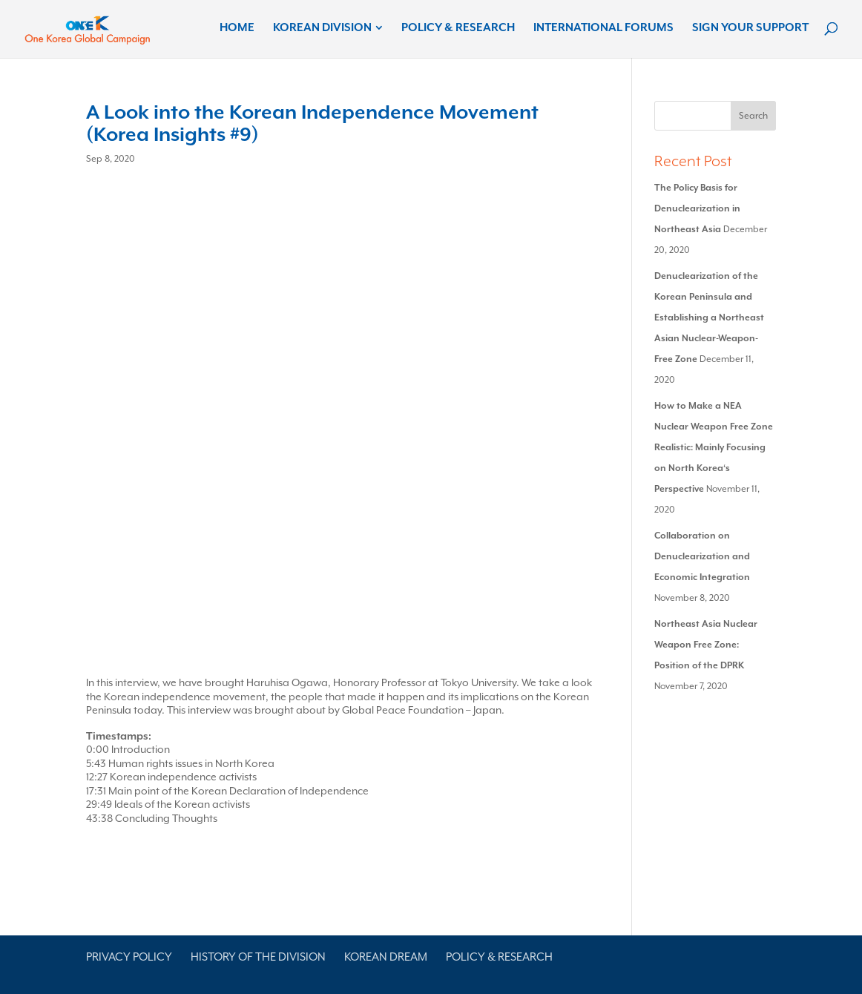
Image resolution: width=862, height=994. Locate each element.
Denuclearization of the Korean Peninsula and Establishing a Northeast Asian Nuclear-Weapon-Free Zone (709, 317)
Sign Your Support (750, 28)
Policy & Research (458, 28)
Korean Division (322, 28)
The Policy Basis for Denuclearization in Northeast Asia (697, 208)
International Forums (603, 28)
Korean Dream (385, 957)
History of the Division (258, 957)
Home (237, 28)
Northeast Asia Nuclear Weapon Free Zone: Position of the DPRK (705, 645)
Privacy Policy (129, 957)
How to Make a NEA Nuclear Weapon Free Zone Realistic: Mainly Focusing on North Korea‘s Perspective (713, 447)
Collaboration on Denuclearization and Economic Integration (702, 556)
